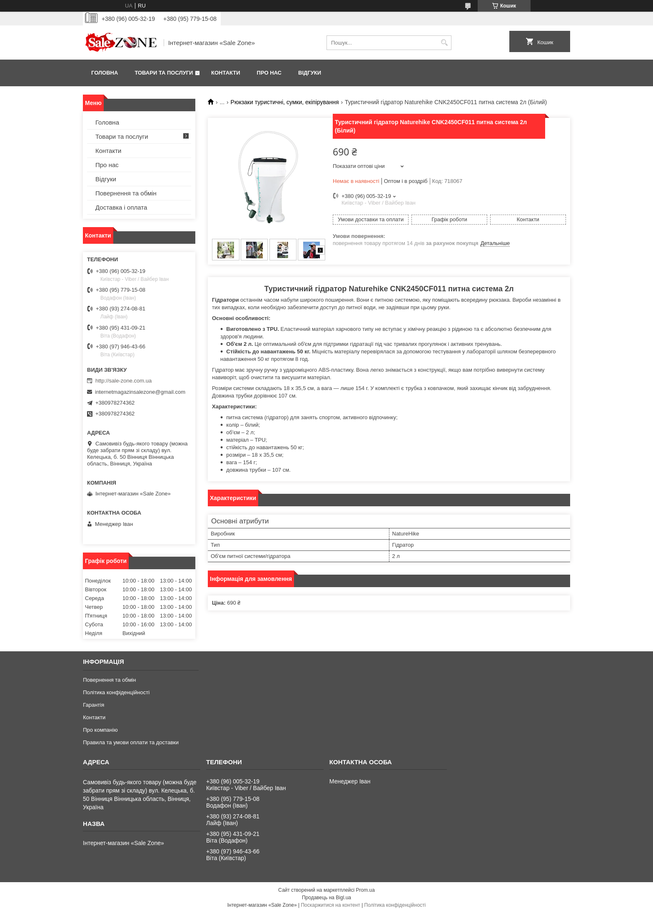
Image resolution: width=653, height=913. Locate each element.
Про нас (269, 73)
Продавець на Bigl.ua (326, 897)
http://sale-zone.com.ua (123, 381)
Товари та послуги (164, 73)
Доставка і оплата (121, 207)
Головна (104, 73)
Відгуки (309, 73)
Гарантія (93, 705)
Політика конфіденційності (116, 692)
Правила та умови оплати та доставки (131, 742)
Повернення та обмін (126, 193)
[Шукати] (444, 42)
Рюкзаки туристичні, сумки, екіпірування (285, 102)
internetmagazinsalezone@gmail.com (140, 392)
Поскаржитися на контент (330, 905)
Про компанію (100, 730)
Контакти (225, 73)
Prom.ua (365, 890)
